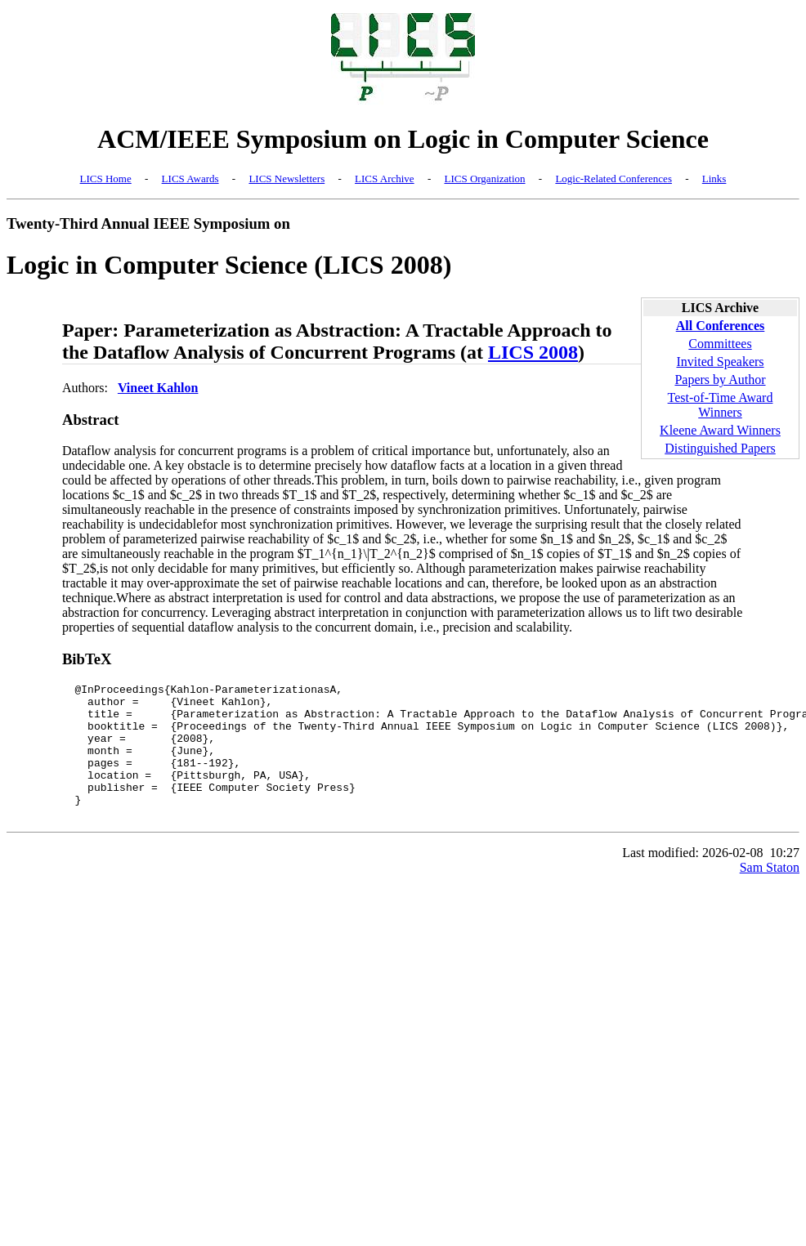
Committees (719, 344)
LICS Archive (384, 178)
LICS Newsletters (287, 178)
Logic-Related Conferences (613, 178)
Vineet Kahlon (158, 388)
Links (714, 178)
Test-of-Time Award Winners (720, 405)
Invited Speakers (719, 361)
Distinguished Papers (720, 448)
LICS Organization (484, 178)
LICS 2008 (533, 352)
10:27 (784, 879)
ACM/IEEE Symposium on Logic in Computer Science (403, 139)
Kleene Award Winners (720, 430)
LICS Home (106, 178)
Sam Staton (769, 894)
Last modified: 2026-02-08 (692, 879)
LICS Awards (190, 178)
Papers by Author (719, 379)
